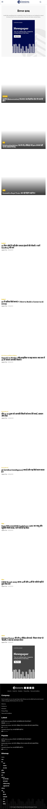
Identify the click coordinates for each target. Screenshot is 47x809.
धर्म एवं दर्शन (5, 96)
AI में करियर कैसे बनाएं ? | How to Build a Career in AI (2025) (22, 303)
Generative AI (4, 411)
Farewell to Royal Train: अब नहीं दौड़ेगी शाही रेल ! (12, 729)
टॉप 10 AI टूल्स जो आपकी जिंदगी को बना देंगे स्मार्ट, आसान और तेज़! (22, 415)
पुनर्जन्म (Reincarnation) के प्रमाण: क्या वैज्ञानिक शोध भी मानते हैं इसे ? (16, 721)
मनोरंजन (3, 635)
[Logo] (23, 2)
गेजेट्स (2, 523)
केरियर (2, 579)
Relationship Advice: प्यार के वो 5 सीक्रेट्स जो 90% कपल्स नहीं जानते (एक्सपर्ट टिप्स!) (19, 725)
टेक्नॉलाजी (3, 243)
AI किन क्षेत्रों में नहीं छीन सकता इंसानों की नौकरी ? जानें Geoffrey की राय (20, 247)
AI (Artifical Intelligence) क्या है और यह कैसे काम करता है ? (22, 471)
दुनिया (4, 190)
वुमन (3, 142)
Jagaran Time (4, 250)
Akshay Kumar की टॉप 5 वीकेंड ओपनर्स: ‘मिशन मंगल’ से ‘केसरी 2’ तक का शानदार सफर (22, 639)
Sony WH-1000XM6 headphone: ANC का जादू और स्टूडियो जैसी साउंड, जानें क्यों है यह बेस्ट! (21, 527)
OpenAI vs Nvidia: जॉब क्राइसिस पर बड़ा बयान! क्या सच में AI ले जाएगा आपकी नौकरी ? (23, 359)
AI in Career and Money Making (9, 355)
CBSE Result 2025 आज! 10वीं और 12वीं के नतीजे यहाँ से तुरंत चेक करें (22, 583)
